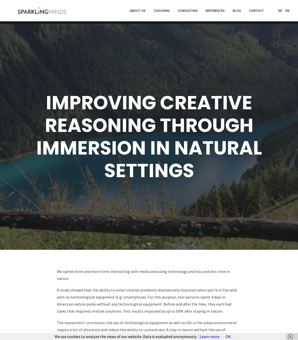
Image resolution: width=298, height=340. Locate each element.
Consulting (188, 12)
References (215, 12)
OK (228, 336)
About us (138, 12)
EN (287, 12)
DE (280, 12)
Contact (256, 12)
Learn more (209, 336)
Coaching (162, 12)
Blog (237, 12)
